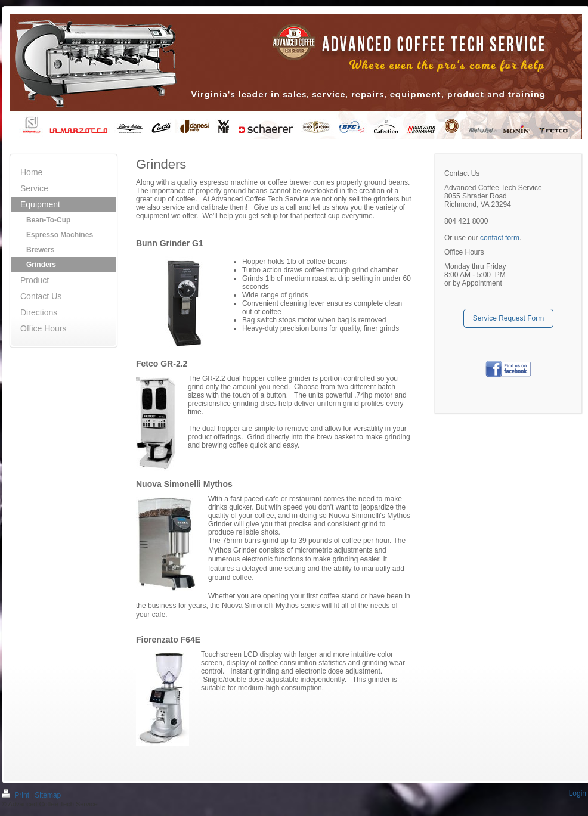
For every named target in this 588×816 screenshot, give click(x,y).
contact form (499, 238)
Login (577, 794)
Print (16, 796)
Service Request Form (508, 318)
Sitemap (48, 796)
